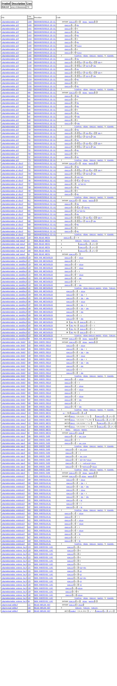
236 (29, 654)
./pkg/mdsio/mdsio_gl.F (10, 22)
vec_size (82, 487)
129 (29, 298)
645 (29, 121)
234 (29, 646)
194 (29, 328)
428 (29, 604)
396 (29, 563)
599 (29, 458)
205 (29, 363)
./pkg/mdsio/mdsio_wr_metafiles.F (14, 287)
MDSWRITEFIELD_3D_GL (45, 101)
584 (29, 435)
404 (29, 570)
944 (29, 230)
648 (29, 132)
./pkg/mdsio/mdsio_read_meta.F (13, 264)
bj (91, 79)
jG (81, 650)
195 (29, 332)
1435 (29, 45)
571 (29, 181)
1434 (29, 41)
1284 (29, 22)
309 (29, 524)
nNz (78, 129)
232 (29, 638)
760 (29, 147)
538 (29, 397)
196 (29, 336)
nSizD (80, 676)
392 (29, 547)
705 (29, 196)
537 (29, 393)
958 (29, 261)
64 (29, 283)
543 (29, 417)
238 (29, 658)
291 (29, 502)
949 (29, 250)
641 (29, 105)
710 (29, 216)
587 (29, 447)
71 (29, 528)
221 (29, 619)
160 (29, 680)
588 (29, 450)
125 (29, 469)
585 (29, 439)
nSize (89, 514)
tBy (82, 340)
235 (29, 650)
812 (29, 223)
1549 (29, 68)
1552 (29, 79)
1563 (29, 98)
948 (29, 246)
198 (29, 344)
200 (29, 352)
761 (29, 151)
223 (29, 627)
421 (29, 577)
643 (29, 113)
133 (29, 314)
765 (29, 166)
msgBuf (73, 683)
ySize (81, 298)
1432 (29, 34)
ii (64, 461)
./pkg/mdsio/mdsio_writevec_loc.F (14, 611)
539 (29, 401)
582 (29, 427)
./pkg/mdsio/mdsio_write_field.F (13, 382)
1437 (29, 53)
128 (29, 294)
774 (29, 177)
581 (29, 423)
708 (29, 208)
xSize (81, 287)
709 (29, 212)
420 (29, 573)
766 (29, 170)
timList (94, 268)
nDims (84, 22)
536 (29, 389)
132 (29, 310)
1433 (29, 37)
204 (29, 359)
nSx (87, 68)
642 (29, 109)
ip (81, 68)
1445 (29, 60)
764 (29, 163)
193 (29, 324)
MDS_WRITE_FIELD (42, 382)
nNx (71, 360)
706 (29, 200)
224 (29, 631)
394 (29, 555)
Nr (78, 87)
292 (29, 506)
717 (29, 219)
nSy (87, 79)
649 (29, 136)
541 (29, 409)
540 (29, 405)
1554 (29, 87)
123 (29, 465)
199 (29, 348)
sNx (99, 68)
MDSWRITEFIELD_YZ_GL (45, 223)
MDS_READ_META (42, 264)
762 (29, 155)
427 (29, 601)
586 (29, 443)
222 (29, 623)
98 (29, 378)
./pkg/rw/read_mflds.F (9, 676)
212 (29, 498)
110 (29, 264)
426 (29, 597)
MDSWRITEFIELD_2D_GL (45, 22)
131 (29, 306)
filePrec (77, 60)
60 (29, 483)
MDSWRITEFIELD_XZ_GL (45, 181)
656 (29, 140)
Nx (78, 26)
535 (29, 385)
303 (29, 521)
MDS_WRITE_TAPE (42, 487)
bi (91, 68)
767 (29, 174)
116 (29, 461)
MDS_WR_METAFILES (43, 287)
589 (29, 454)
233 (29, 642)
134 (29, 318)
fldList (86, 268)
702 (29, 185)
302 (29, 517)
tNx (87, 394)
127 (29, 290)
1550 (29, 71)
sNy (99, 79)
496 (29, 101)
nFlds (105, 321)
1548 (29, 64)
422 (29, 581)
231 (29, 635)
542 (29, 413)
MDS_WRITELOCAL (42, 532)
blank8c (110, 60)
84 (29, 672)
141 (29, 321)
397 (29, 567)
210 (29, 374)
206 (29, 367)
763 (29, 159)
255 (29, 275)
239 (29, 662)
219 (29, 611)
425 (29, 593)
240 (29, 666)
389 (29, 536)
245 (29, 669)
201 (29, 355)
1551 (29, 75)
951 (29, 258)
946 (29, 238)
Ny (78, 38)
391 (29, 543)
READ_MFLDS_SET (42, 676)
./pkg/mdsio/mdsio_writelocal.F (13, 532)
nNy (71, 367)
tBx (82, 329)
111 (29, 676)
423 (29, 585)
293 (29, 509)
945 (29, 234)
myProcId (86, 518)
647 (29, 129)
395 (29, 559)
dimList (72, 22)
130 (29, 302)
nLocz (79, 49)
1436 (29, 49)
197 (29, 340)
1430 (29, 26)
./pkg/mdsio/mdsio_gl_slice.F (12, 181)
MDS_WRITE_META (42, 461)
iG (81, 639)
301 (29, 513)
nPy (82, 197)
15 (29, 268)
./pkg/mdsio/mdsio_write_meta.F (13, 461)
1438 (29, 57)
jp (81, 79)
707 (29, 204)
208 (29, 495)
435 (29, 608)
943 (29, 226)
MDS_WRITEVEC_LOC (43, 611)
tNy (87, 405)
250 (29, 271)
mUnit (72, 465)
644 (29, 117)
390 (29, 540)
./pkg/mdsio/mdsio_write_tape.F (13, 487)
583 (29, 431)
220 (29, 615)
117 (29, 532)
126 (29, 287)
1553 (29, 83)
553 (29, 420)
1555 (29, 91)
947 (29, 242)
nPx (81, 514)
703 (29, 189)
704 (29, 193)
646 (29, 125)
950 (29, 254)
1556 (29, 95)
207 (29, 371)
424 (29, 589)
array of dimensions (18, 7)
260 (29, 279)
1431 (29, 30)
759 (29, 143)
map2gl (91, 22)
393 (29, 551)
